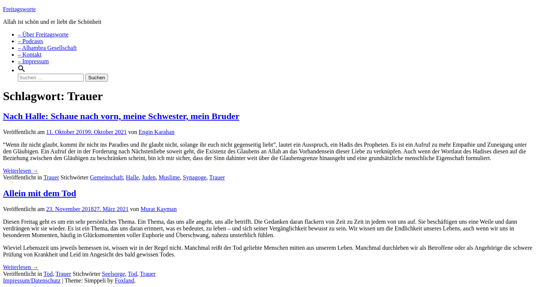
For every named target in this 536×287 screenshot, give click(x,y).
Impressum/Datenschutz (32, 280)
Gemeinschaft (106, 177)
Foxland (124, 280)
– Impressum (33, 61)
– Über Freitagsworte (43, 34)
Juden (149, 177)
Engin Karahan (156, 132)
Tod (48, 274)
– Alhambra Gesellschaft (47, 48)
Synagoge (194, 177)
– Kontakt (30, 54)
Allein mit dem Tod (39, 193)
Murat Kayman (158, 209)
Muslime (169, 177)
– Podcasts (30, 41)
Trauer (51, 177)
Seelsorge (113, 274)
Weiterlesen (20, 171)
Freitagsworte (19, 9)
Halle (132, 177)
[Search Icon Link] (21, 70)
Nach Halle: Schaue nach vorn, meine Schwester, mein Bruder (121, 116)
